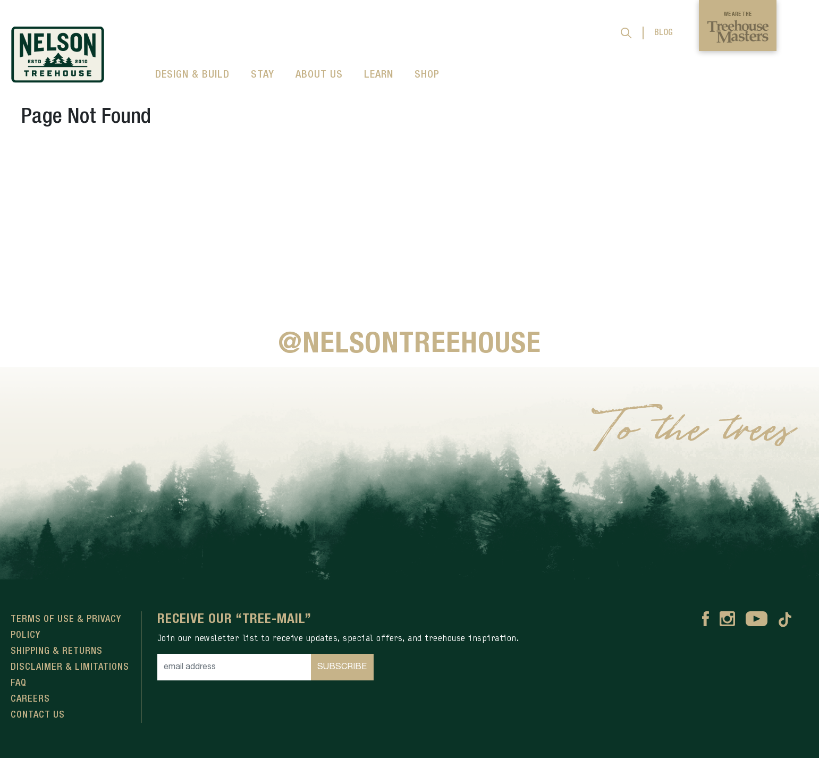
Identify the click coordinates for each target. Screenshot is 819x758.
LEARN (378, 75)
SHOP (427, 75)
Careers (30, 699)
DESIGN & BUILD (192, 75)
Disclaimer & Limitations (70, 667)
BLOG (663, 33)
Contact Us (38, 715)
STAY (262, 75)
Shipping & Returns (57, 651)
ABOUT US (319, 75)
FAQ (19, 683)
